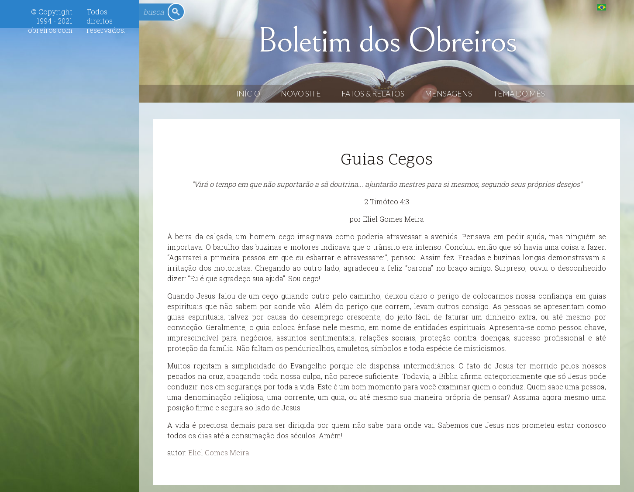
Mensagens (448, 93)
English (619, 6)
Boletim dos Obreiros (387, 41)
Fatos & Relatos (372, 93)
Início (248, 93)
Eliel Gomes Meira (218, 452)
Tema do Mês (519, 93)
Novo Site (301, 93)
